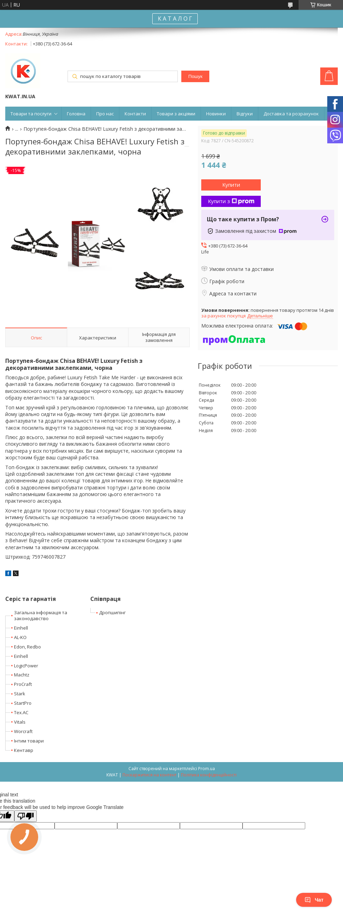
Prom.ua (206, 769)
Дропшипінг (112, 612)
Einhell (21, 628)
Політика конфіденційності (209, 775)
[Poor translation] (25, 816)
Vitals (20, 722)
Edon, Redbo (27, 647)
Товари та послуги (30, 113)
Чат (313, 900)
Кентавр (23, 750)
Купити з (231, 201)
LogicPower (26, 665)
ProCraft (23, 684)
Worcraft (23, 731)
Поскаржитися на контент (149, 775)
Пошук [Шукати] (195, 76)
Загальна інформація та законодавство (40, 615)
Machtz (21, 675)
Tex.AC (21, 712)
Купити (231, 184)
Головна (76, 113)
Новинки (216, 113)
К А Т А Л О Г (175, 18)
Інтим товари (29, 741)
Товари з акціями (176, 113)
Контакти (135, 113)
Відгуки (245, 113)
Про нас (105, 113)
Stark (19, 693)
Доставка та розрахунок (291, 113)
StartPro (22, 703)
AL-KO (20, 637)
